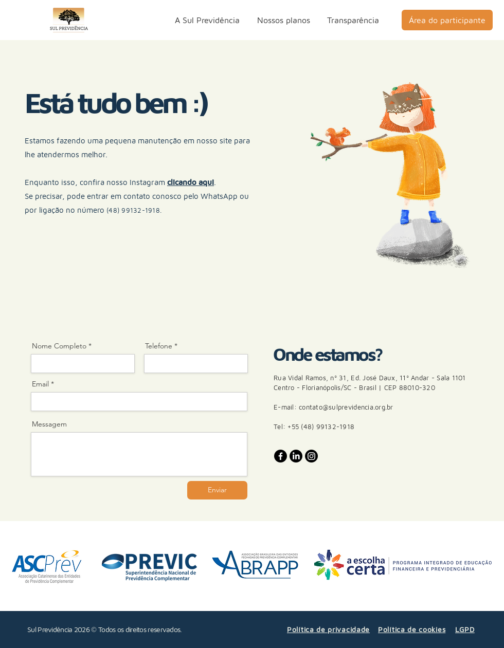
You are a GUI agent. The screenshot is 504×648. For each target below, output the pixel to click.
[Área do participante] (447, 20)
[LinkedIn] (296, 456)
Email (40, 383)
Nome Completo (59, 345)
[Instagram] (311, 456)
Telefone (158, 345)
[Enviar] (217, 490)
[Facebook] (280, 456)
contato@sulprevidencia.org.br (346, 407)
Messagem (49, 424)
